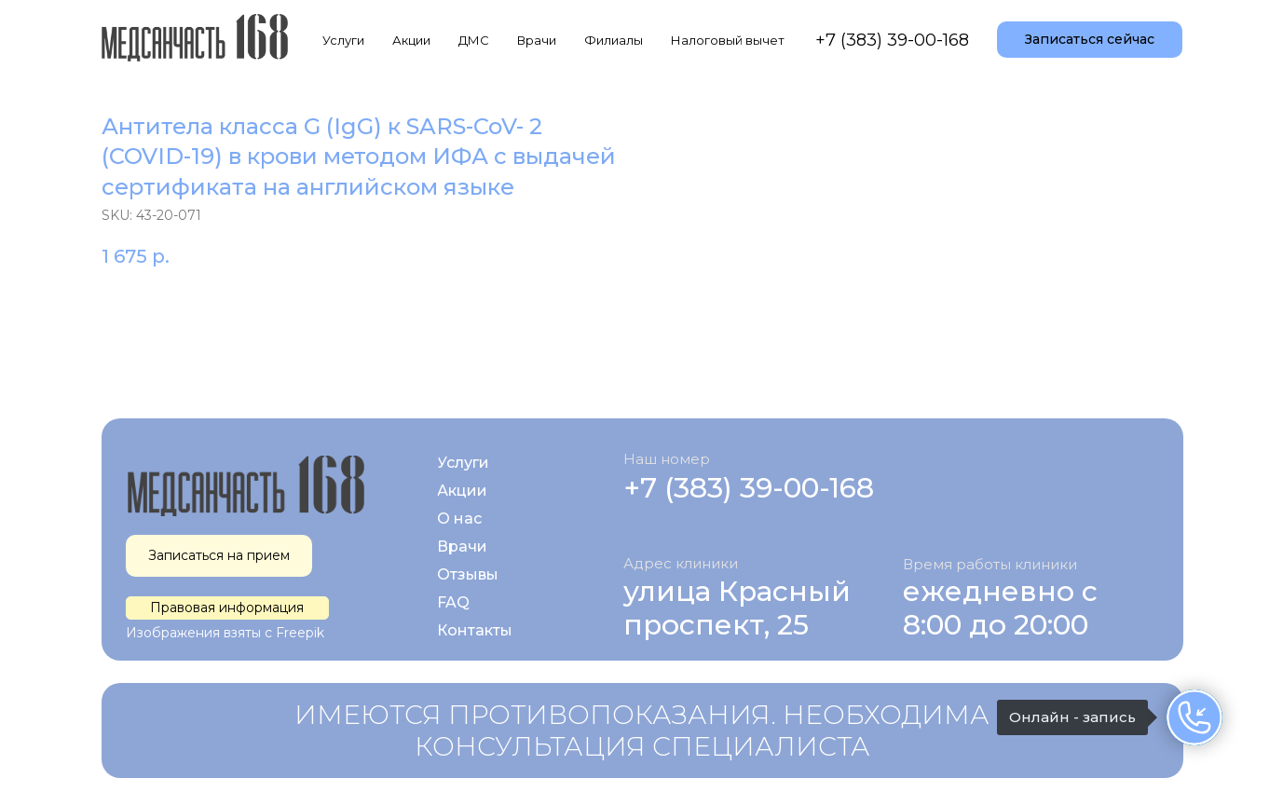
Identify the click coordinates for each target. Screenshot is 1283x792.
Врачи (536, 40)
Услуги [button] (343, 40)
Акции (411, 40)
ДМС (473, 40)
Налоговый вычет (728, 40)
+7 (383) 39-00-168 (892, 40)
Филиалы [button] (613, 40)
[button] (1089, 40)
